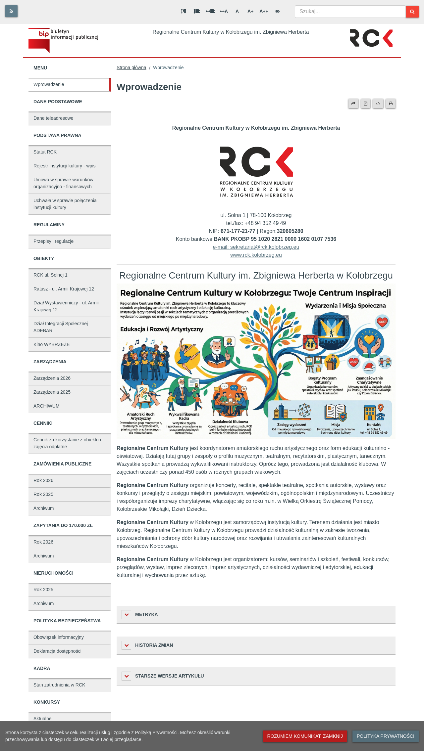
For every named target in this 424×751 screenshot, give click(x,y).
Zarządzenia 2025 (52, 392)
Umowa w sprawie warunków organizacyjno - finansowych (63, 183)
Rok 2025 (43, 494)
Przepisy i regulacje (53, 241)
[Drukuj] (391, 103)
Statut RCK (45, 152)
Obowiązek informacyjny (58, 637)
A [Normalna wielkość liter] (237, 11)
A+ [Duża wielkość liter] (250, 11)
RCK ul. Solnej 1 (50, 275)
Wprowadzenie (48, 84)
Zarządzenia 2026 (52, 378)
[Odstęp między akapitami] (183, 11)
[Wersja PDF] (365, 103)
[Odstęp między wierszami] (196, 11)
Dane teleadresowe (53, 118)
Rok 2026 (43, 480)
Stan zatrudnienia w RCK (59, 684)
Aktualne (42, 718)
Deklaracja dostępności (57, 651)
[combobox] (350, 12)
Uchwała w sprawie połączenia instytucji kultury (65, 204)
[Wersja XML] (378, 103)
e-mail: (221, 247)
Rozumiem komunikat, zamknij (305, 736)
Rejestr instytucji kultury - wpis (64, 165)
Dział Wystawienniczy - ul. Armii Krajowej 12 (66, 306)
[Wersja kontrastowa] (277, 11)
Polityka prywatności (385, 736)
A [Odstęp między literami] (224, 11)
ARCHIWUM (46, 406)
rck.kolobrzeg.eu (262, 255)
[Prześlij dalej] (353, 103)
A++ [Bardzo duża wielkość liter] (263, 11)
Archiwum (43, 508)
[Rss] (11, 11)
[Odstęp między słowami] (210, 11)
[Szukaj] (412, 12)
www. (236, 255)
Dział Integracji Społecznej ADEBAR (60, 327)
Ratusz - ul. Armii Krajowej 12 (63, 288)
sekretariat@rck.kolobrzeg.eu (264, 247)
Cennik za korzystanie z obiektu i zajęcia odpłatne (67, 443)
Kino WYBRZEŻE (51, 344)
